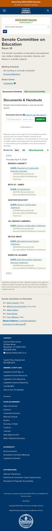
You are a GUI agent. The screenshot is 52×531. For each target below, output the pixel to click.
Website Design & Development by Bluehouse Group (26, 510)
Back (8, 156)
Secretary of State (10, 424)
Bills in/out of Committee (34, 91)
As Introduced (20, 189)
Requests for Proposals (12, 481)
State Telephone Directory (14, 438)
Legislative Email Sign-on (13, 372)
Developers (26, 501)
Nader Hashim (12, 310)
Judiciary (7, 431)
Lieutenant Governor (11, 413)
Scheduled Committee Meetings (16, 455)
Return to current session (26, 5)
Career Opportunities (32, 477)
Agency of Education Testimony (28, 225)
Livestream (8, 83)
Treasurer (7, 427)
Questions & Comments (13, 477)
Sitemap (6, 474)
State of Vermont (10, 406)
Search (40, 119)
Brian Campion (13, 303)
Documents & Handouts (12, 91)
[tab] (12, 91)
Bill (23, 150)
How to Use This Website (13, 390)
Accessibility (28, 481)
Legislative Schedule (11, 458)
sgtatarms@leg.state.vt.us (14, 353)
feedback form (43, 494)
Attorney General (10, 417)
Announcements (10, 451)
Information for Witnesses (14, 324)
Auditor (6, 420)
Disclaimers (16, 474)
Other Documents (36, 150)
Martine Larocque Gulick (17, 306)
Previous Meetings (11, 74)
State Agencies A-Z (11, 435)
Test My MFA (8, 386)
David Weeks (12, 314)
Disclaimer (7, 396)
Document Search (26, 115)
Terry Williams (12, 317)
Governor (7, 410)
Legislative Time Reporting (14, 379)
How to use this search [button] (34, 115)
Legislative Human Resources (15, 375)
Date (17, 150)
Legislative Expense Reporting (15, 382)
